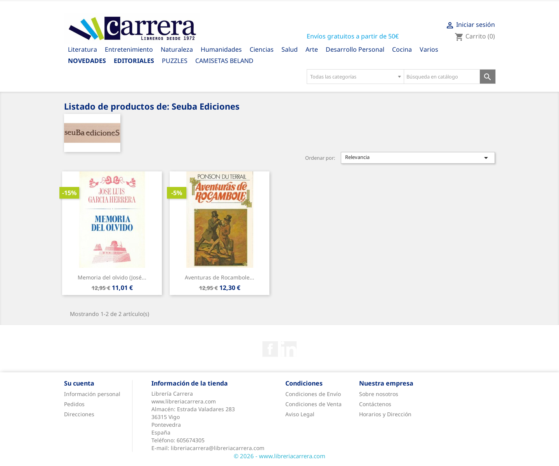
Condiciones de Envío (313, 394)
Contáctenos (375, 404)
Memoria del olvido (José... (112, 277)
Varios (429, 49)
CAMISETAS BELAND (224, 60)
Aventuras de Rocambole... (219, 277)
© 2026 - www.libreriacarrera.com (279, 456)
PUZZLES (174, 60)
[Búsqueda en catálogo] (442, 77)
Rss (289, 349)
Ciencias (262, 49)
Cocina (402, 49)
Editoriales (134, 60)
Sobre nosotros (378, 394)
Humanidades (221, 49)
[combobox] (355, 76)
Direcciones (79, 414)
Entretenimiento (129, 49)
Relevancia (418, 157)
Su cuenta (79, 383)
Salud (289, 49)
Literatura (82, 49)
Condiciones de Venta (313, 404)
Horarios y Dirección (385, 414)
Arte (312, 49)
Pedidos (74, 404)
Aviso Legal (299, 414)
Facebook (270, 349)
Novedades (87, 60)
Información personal (92, 394)
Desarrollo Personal (355, 49)
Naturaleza (177, 49)
